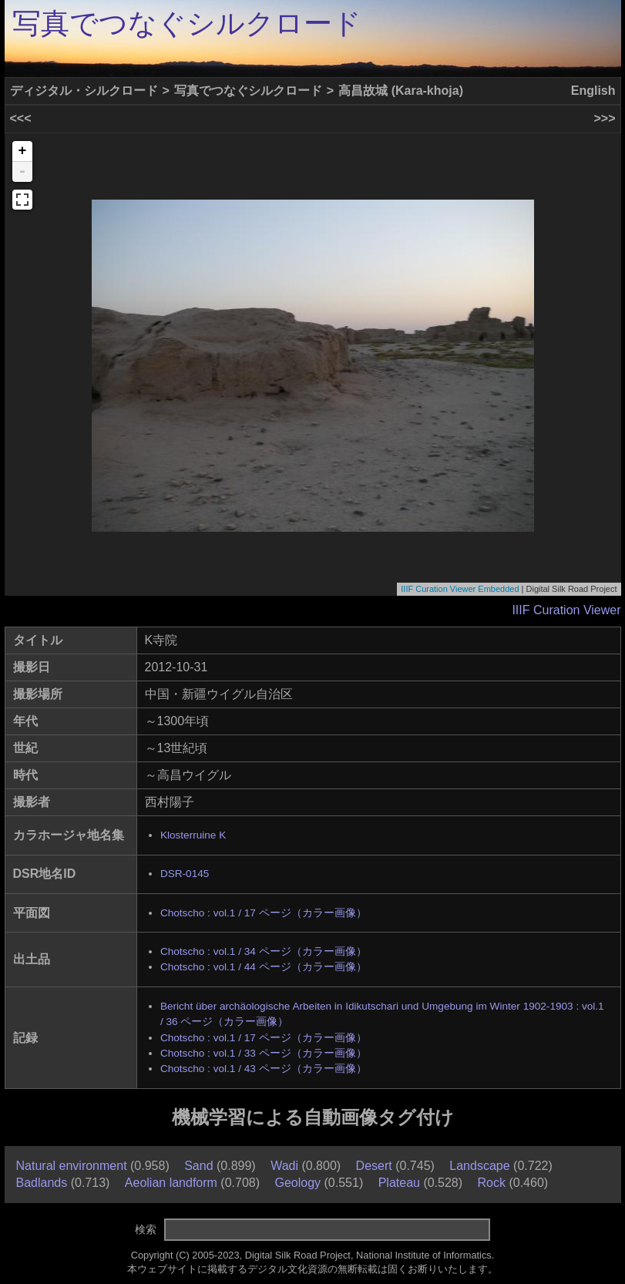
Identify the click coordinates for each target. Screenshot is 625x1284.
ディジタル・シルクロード (84, 90)
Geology (297, 1182)
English (593, 90)
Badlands (42, 1182)
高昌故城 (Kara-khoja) (400, 90)
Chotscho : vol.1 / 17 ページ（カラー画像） (263, 913)
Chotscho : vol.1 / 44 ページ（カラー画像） (263, 967)
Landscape (479, 1165)
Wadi (284, 1165)
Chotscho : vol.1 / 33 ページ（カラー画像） (263, 1053)
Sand (198, 1165)
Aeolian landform (171, 1182)
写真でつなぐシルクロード (186, 23)
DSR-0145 (184, 873)
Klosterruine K (193, 835)
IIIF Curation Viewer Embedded (460, 588)
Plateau (399, 1182)
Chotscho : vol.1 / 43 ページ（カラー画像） (263, 1068)
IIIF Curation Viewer (566, 610)
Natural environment (71, 1165)
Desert (374, 1165)
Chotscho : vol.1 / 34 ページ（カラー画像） (263, 951)
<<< (21, 118)
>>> (604, 118)
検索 (145, 1229)
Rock (492, 1182)
